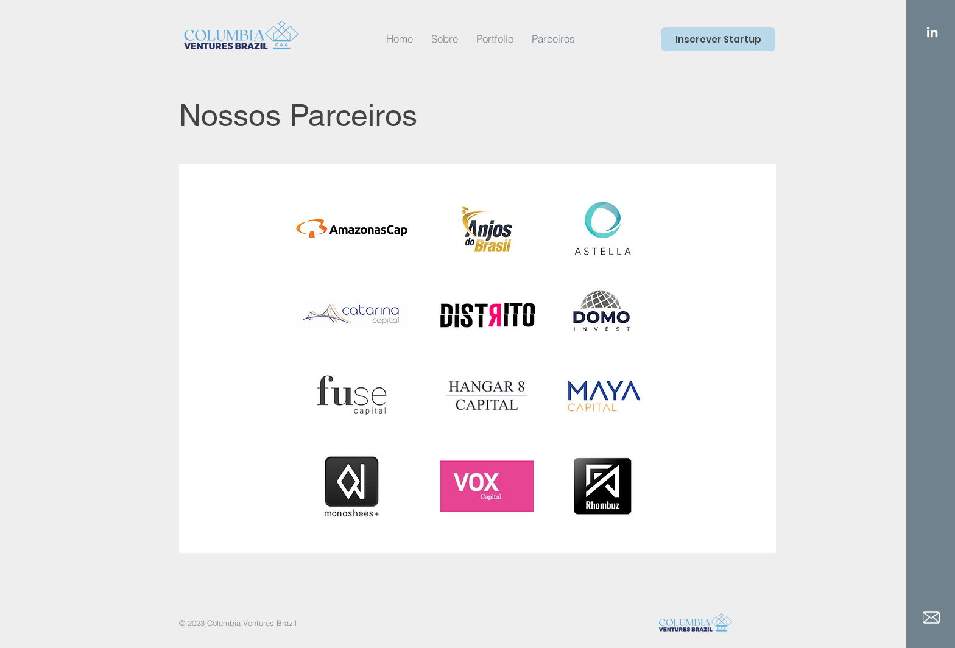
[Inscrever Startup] (718, 39)
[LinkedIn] (932, 32)
